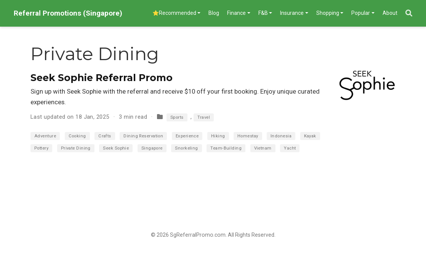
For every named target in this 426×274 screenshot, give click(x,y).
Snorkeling (186, 148)
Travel (203, 117)
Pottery (41, 148)
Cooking (77, 136)
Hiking (218, 136)
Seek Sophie (116, 148)
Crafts (104, 136)
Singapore (152, 148)
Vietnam (263, 148)
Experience (187, 136)
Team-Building (226, 148)
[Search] (408, 13)
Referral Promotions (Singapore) (68, 13)
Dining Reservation (143, 136)
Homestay (247, 136)
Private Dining (76, 148)
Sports (177, 117)
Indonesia (281, 136)
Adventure (45, 136)
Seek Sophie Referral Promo (101, 77)
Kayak (310, 136)
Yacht (290, 148)
